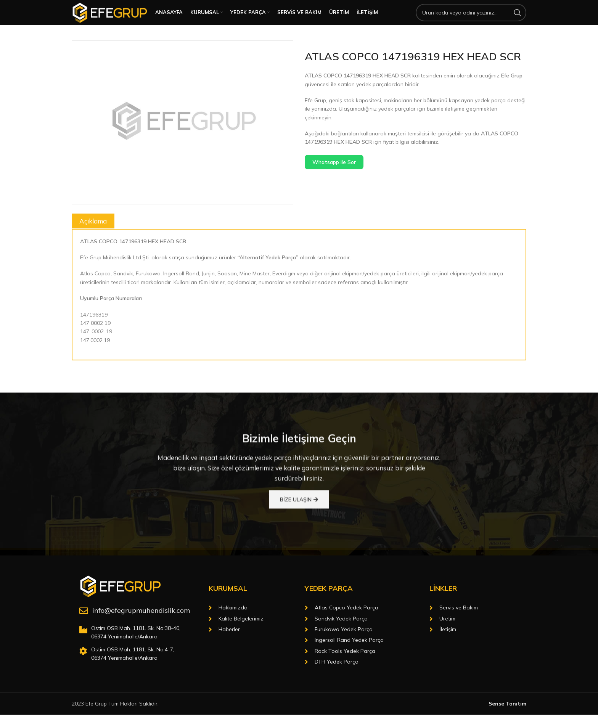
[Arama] (471, 20)
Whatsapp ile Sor (334, 176)
